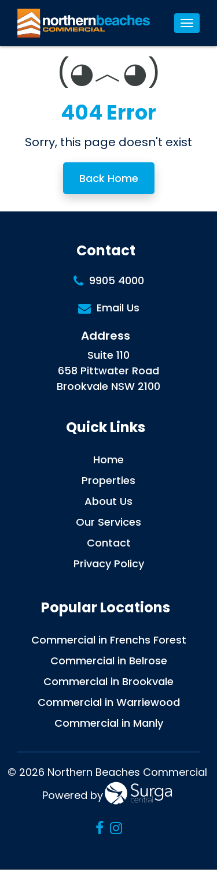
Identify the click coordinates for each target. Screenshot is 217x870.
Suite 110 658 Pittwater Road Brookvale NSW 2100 (108, 370)
